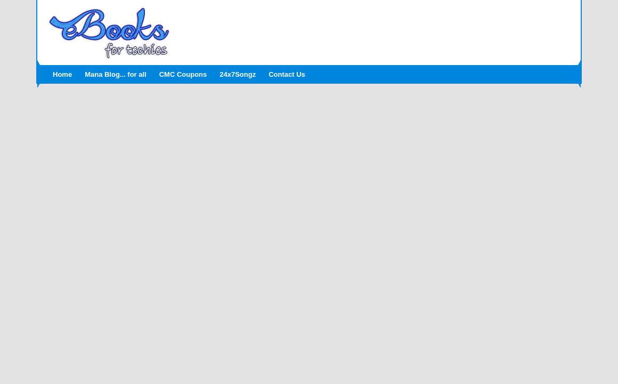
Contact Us (287, 74)
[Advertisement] (376, 29)
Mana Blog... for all (116, 74)
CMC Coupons (183, 74)
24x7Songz (237, 74)
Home (62, 74)
